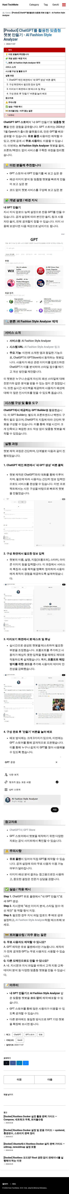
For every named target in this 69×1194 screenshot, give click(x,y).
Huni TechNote (10, 4)
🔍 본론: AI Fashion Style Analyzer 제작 (23, 63)
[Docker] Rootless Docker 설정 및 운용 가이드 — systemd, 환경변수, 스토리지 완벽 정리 (34, 1132)
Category (34, 4)
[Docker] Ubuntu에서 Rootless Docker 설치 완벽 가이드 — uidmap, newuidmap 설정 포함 (34, 1145)
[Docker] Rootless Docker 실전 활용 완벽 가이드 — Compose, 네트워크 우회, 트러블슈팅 (30, 1118)
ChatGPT (17, 1035)
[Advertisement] (34, 24)
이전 (19, 1079)
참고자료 (9, 98)
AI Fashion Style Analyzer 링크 (42, 346)
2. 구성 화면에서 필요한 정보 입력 (23, 84)
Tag (46, 4)
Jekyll (30, 1188)
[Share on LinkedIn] (19, 1063)
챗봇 (40, 1035)
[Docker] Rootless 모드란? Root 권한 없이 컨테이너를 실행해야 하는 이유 (33, 1159)
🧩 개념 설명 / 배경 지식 (16, 58)
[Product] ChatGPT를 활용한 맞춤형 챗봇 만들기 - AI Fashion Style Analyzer (32, 34)
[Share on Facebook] (13, 1063)
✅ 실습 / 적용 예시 (14, 107)
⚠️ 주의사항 (11, 102)
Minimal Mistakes (40, 1188)
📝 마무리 (10, 115)
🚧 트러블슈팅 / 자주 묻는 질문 (19, 111)
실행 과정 (10, 76)
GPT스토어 (30, 1035)
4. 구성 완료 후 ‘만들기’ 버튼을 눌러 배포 (27, 93)
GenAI (55, 4)
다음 (49, 1079)
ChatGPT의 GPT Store (22, 829)
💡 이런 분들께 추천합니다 (17, 54)
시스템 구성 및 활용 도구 (16, 71)
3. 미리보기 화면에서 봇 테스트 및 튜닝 (26, 89)
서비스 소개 (11, 67)
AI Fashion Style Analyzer (30, 920)
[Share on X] (6, 1063)
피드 (13, 1184)
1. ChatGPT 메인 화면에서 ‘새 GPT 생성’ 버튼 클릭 (31, 80)
